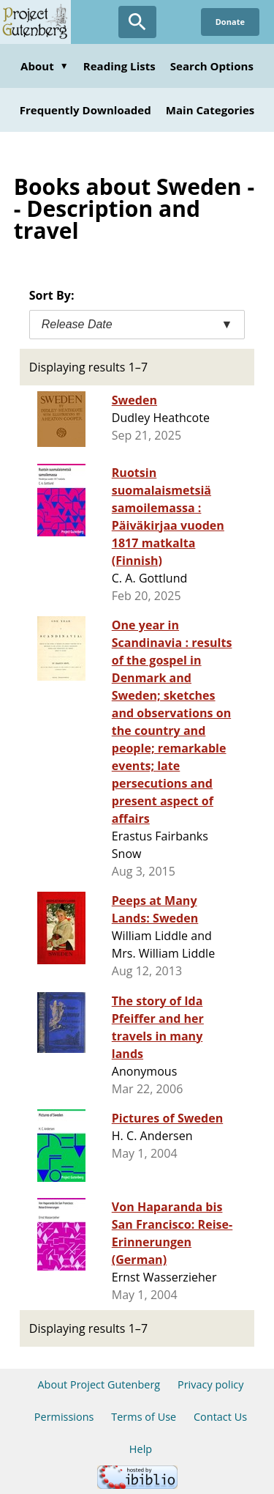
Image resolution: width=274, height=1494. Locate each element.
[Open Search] (137, 22)
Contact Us (220, 1417)
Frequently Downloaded (85, 110)
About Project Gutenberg (98, 1384)
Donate (230, 21)
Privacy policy (211, 1384)
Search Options (212, 66)
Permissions (64, 1417)
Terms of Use (143, 1417)
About (44, 66)
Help (140, 1449)
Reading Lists (119, 66)
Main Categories (210, 110)
